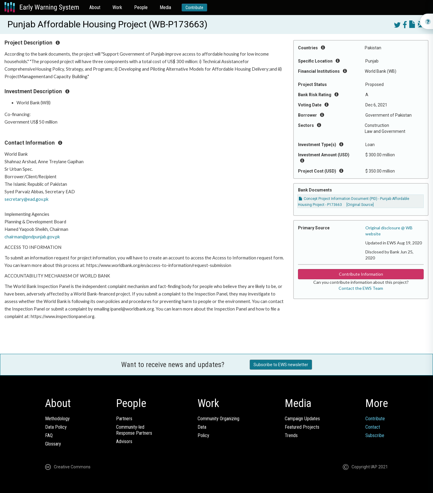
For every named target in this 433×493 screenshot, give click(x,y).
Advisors (124, 441)
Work (117, 7)
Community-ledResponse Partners (134, 430)
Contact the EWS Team (361, 288)
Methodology (57, 418)
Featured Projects (302, 427)
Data (202, 427)
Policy (203, 435)
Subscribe (374, 435)
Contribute (194, 7)
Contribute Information (361, 274)
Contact (372, 427)
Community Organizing (218, 418)
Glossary (53, 444)
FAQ (49, 435)
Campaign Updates (302, 418)
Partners (124, 418)
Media (165, 7)
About (94, 7)
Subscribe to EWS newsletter (280, 364)
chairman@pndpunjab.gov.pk (32, 236)
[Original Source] (360, 205)
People (141, 7)
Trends (291, 435)
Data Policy (56, 427)
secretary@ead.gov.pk (26, 199)
